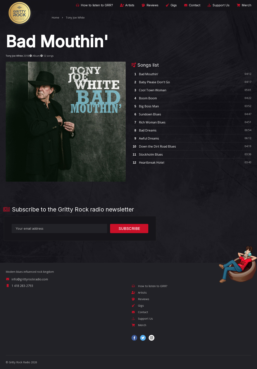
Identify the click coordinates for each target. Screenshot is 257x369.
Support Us (218, 5)
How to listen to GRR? (94, 5)
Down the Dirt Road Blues (153, 146)
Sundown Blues (146, 114)
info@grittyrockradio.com (27, 279)
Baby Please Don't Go (150, 82)
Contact (191, 5)
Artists (126, 5)
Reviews (149, 5)
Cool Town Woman (148, 90)
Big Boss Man (145, 106)
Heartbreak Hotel (147, 162)
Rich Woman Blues (148, 122)
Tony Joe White (75, 17)
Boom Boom (144, 98)
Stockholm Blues (147, 154)
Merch (243, 5)
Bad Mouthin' (144, 74)
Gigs (171, 5)
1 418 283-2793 (19, 286)
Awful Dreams (145, 138)
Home (55, 17)
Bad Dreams (143, 130)
